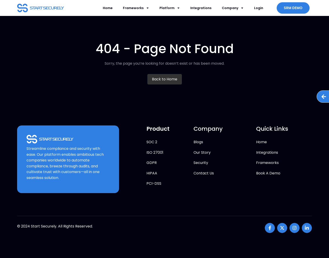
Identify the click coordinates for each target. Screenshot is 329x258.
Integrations (201, 8)
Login (258, 8)
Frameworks (136, 8)
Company (233, 8)
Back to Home (164, 79)
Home (108, 8)
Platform (169, 8)
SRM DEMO (293, 7)
